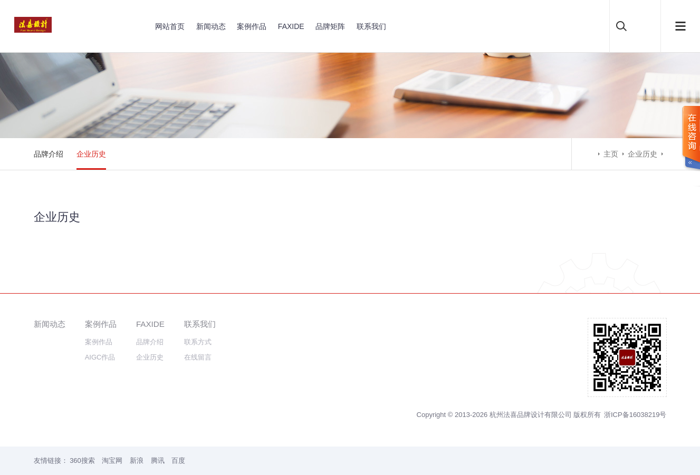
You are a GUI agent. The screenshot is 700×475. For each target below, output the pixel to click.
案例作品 (251, 26)
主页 (610, 154)
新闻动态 (211, 26)
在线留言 (198, 357)
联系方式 (198, 342)
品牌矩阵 (330, 26)
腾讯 (158, 460)
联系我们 (371, 26)
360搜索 (82, 460)
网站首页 (170, 26)
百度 (178, 460)
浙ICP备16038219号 (635, 415)
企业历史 (91, 154)
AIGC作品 (100, 357)
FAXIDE (291, 26)
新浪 (136, 460)
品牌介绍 (48, 154)
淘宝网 (112, 460)
